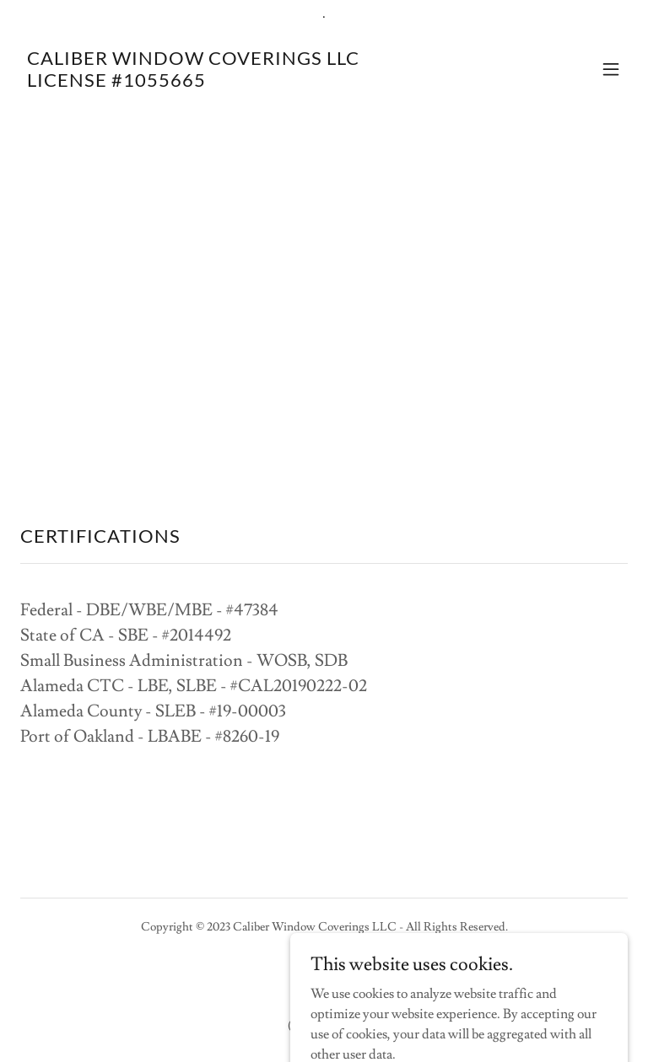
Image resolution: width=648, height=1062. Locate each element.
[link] (193, 82)
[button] (611, 69)
